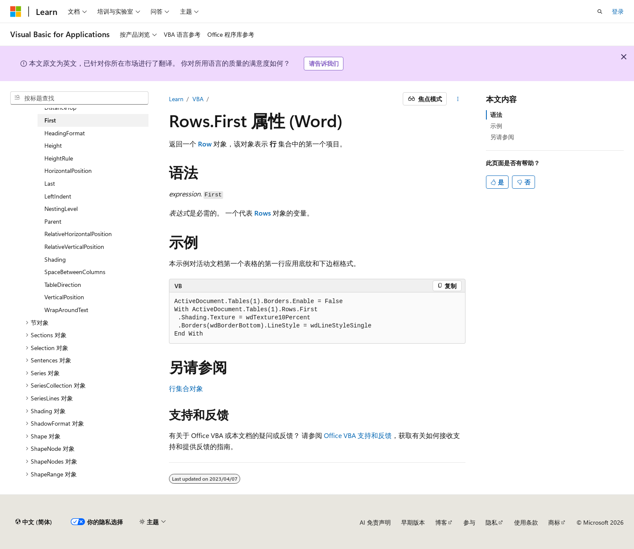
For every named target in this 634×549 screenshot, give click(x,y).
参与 (469, 522)
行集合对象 (186, 388)
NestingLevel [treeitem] (61, 208)
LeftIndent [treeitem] (57, 196)
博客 (441, 522)
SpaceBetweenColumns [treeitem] (74, 272)
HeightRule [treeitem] (58, 158)
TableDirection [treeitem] (62, 284)
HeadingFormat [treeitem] (64, 133)
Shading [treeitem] (55, 259)
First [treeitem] (50, 120)
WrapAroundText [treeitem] (66, 310)
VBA (198, 99)
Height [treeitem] (53, 145)
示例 (496, 126)
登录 (618, 11)
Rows (262, 212)
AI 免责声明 (375, 522)
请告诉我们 (324, 63)
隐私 (491, 522)
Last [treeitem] (49, 183)
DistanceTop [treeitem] (60, 107)
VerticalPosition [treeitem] (64, 297)
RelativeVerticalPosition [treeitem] (74, 246)
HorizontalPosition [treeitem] (68, 170)
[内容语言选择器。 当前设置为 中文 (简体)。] (33, 522)
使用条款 (526, 522)
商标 (554, 522)
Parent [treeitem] (52, 221)
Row (205, 143)
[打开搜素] (599, 11)
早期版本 (413, 522)
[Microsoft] (15, 11)
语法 (496, 115)
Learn (176, 99)
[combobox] (79, 98)
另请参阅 (502, 137)
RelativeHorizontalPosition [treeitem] (78, 234)
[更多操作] (457, 99)
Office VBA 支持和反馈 (358, 435)
